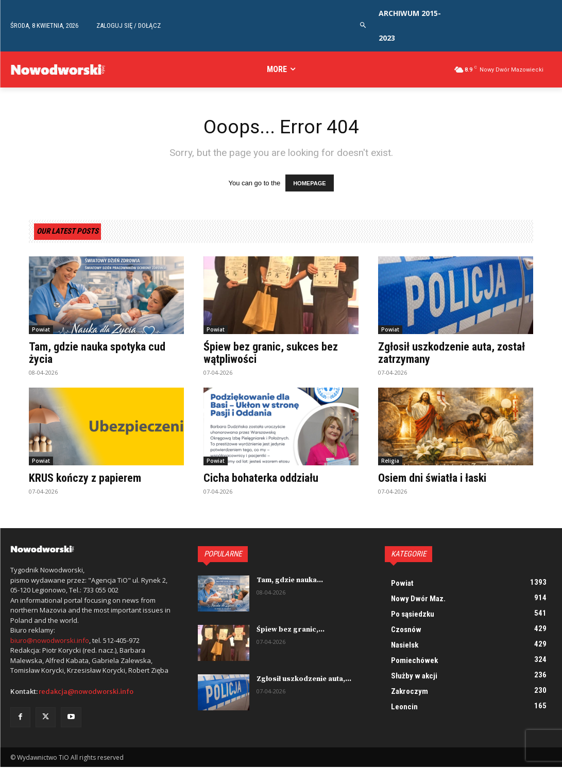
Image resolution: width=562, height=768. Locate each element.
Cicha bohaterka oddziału (260, 478)
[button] (363, 25)
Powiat (41, 330)
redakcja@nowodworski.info (86, 692)
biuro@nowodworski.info (49, 640)
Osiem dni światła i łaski (432, 478)
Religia (390, 461)
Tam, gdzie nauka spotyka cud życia (97, 353)
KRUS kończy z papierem (85, 478)
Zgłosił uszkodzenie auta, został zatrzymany (451, 353)
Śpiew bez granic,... (289, 630)
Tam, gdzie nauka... (289, 581)
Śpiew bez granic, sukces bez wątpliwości (270, 353)
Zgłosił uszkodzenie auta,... (303, 679)
